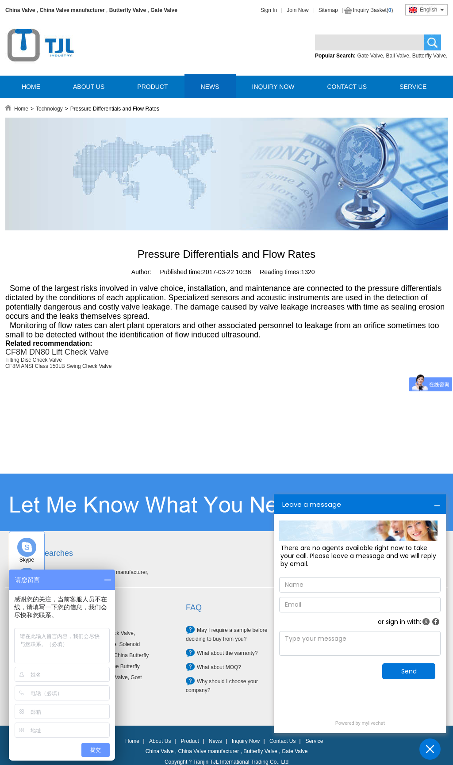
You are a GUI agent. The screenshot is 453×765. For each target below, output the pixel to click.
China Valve (20, 10)
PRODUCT (152, 86)
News (215, 741)
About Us (160, 741)
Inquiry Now (246, 741)
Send (409, 671)
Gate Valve (163, 10)
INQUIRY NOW (273, 86)
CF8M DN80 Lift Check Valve (57, 352)
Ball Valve (397, 56)
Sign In (269, 10)
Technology (49, 109)
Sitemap (328, 10)
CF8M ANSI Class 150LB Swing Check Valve (58, 366)
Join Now (297, 10)
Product (189, 741)
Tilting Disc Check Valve (33, 360)
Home (21, 109)
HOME (31, 86)
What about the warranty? (227, 653)
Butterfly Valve (127, 10)
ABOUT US (88, 86)
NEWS (210, 86)
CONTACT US (347, 86)
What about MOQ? (219, 667)
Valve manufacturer (124, 572)
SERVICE (412, 86)
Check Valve (118, 633)
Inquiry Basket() (373, 10)
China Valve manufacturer (71, 10)
